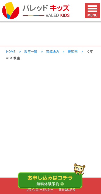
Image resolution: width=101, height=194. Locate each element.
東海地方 (52, 52)
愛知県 (73, 52)
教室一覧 (30, 52)
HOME (10, 52)
